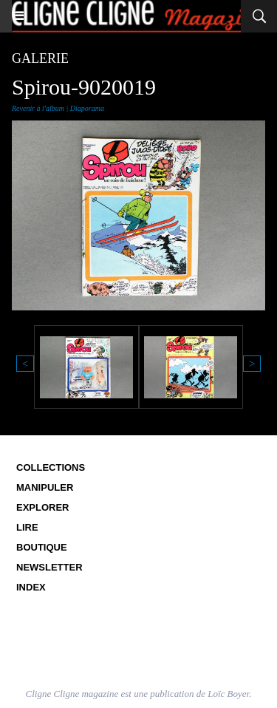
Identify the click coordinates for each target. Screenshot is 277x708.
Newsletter (49, 567)
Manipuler (44, 487)
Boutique (41, 547)
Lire (27, 527)
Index (31, 587)
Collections (50, 467)
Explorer (42, 507)
